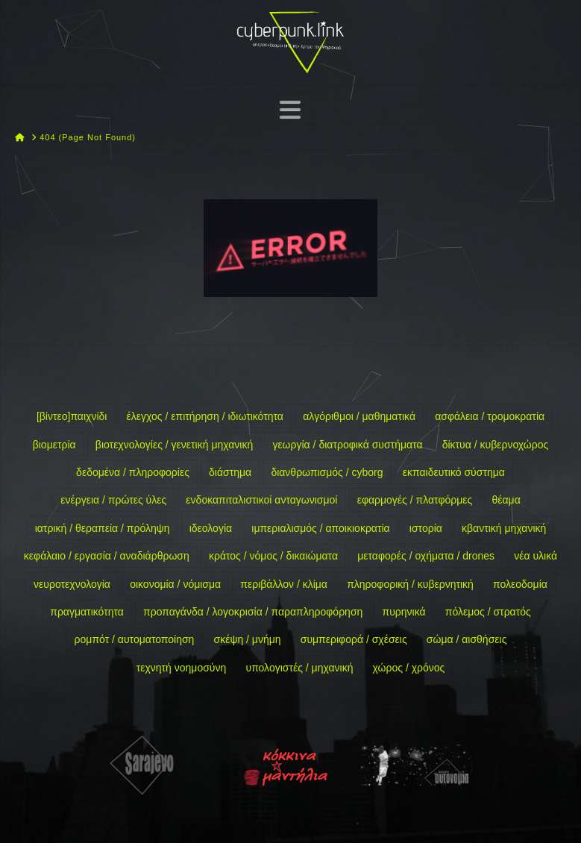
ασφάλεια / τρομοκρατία (489, 416)
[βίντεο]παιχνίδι (72, 416)
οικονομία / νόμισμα (175, 584)
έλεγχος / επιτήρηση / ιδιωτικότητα (205, 416)
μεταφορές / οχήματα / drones (425, 556)
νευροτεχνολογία (72, 584)
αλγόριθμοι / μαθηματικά (359, 416)
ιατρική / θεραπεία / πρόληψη (102, 528)
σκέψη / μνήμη (247, 639)
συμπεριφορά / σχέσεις (354, 639)
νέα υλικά (535, 556)
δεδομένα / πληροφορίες (132, 472)
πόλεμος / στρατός (488, 612)
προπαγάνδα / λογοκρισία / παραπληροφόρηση (252, 612)
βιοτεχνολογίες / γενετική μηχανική (174, 445)
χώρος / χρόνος (409, 668)
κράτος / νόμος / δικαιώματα (273, 556)
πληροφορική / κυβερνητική (410, 584)
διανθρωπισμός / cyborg (327, 472)
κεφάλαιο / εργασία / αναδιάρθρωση (106, 556)
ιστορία (425, 528)
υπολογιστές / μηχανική (299, 668)
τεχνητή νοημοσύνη (181, 668)
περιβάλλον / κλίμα (283, 584)
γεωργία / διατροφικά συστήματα (347, 445)
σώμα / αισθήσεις (467, 639)
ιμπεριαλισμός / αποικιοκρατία (320, 528)
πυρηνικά (403, 612)
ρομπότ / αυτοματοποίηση (135, 639)
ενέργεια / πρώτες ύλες (113, 500)
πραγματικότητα (87, 612)
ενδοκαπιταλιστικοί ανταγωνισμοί (261, 500)
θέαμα (506, 500)
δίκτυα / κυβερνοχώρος (495, 445)
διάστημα (230, 472)
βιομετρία (54, 445)
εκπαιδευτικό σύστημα (454, 472)
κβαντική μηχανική (504, 528)
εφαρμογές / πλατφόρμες (415, 500)
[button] (290, 109)
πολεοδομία (520, 584)
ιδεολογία (210, 528)
